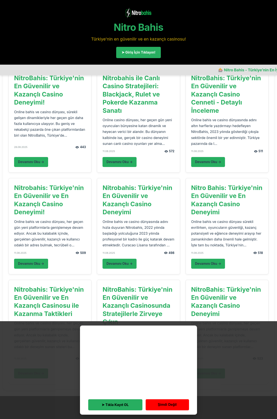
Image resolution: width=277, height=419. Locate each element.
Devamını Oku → (31, 162)
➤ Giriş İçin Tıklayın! (138, 52)
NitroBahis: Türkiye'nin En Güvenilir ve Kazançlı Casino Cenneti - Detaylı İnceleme (226, 94)
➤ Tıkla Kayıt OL (115, 405)
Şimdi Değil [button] (167, 404)
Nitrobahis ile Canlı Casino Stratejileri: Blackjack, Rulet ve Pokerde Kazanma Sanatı (131, 94)
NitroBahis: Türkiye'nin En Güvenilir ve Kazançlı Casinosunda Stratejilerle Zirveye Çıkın (137, 306)
